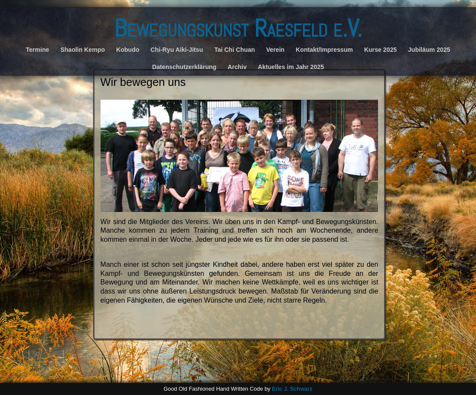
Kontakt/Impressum (324, 49)
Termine (37, 49)
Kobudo (127, 49)
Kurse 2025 (380, 49)
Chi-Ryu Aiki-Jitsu (177, 49)
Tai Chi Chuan (234, 49)
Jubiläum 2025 (429, 49)
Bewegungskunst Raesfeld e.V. (238, 28)
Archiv (236, 66)
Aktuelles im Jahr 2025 (291, 66)
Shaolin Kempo (82, 49)
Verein (275, 49)
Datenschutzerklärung (184, 66)
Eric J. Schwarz (292, 389)
